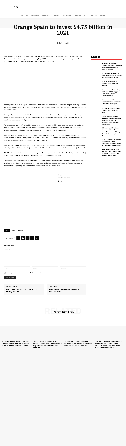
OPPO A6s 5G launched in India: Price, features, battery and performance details (112, 75)
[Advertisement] (106, 171)
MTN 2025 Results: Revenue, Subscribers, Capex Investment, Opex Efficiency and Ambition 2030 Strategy (111, 142)
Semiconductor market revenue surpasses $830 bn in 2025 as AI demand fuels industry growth (112, 66)
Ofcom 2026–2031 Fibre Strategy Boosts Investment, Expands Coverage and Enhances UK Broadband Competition (111, 120)
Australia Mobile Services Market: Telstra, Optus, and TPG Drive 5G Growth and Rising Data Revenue (111, 152)
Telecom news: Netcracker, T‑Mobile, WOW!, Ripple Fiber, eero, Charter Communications (111, 92)
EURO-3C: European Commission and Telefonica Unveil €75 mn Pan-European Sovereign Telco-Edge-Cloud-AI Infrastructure (109, 344)
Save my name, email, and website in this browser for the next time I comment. (31, 273)
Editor (60, 175)
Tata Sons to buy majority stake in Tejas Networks (64, 290)
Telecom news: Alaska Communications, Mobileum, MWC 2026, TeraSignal (111, 102)
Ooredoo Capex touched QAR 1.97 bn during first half (22, 290)
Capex (13, 230)
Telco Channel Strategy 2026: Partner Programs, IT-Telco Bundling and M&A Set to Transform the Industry (47, 344)
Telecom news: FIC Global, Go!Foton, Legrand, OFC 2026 (111, 110)
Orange (20, 230)
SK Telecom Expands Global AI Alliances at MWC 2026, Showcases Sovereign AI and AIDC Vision (78, 343)
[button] (14, 7)
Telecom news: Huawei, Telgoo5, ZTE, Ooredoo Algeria (110, 83)
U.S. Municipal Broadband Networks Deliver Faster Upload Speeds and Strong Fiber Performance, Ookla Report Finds (111, 132)
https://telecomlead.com (64, 177)
